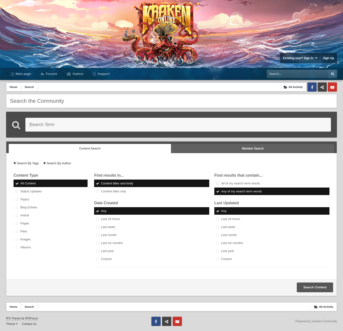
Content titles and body (117, 183)
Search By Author (57, 163)
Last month (108, 235)
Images (25, 239)
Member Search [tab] (253, 148)
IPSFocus (31, 318)
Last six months (112, 243)
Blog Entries (28, 207)
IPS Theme (13, 318)
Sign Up (328, 58)
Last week (108, 227)
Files (23, 231)
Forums (51, 74)
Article (24, 215)
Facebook (312, 87)
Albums (25, 247)
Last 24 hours (110, 219)
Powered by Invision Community (316, 321)
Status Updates (31, 191)
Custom (106, 259)
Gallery (77, 74)
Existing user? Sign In (300, 58)
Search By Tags (26, 163)
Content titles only (113, 191)
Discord (322, 87)
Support (103, 74)
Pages (24, 223)
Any (103, 211)
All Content (28, 183)
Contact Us (29, 324)
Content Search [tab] (90, 148)
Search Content (315, 287)
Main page (23, 74)
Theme (12, 324)
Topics (24, 199)
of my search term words (240, 183)
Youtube (332, 87)
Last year (107, 251)
